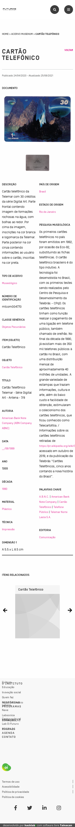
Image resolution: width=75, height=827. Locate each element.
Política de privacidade (15, 791)
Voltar (68, 50)
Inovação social (11, 692)
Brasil (42, 191)
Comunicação (47, 537)
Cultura (6, 682)
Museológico (9, 283)
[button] (5, 610)
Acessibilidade (10, 786)
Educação (8, 687)
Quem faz (8, 697)
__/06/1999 (8, 448)
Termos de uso (10, 781)
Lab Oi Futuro (10, 723)
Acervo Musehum (22, 34)
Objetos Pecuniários (14, 326)
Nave (5, 710)
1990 (4, 488)
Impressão (8, 529)
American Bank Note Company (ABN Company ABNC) (17, 423)
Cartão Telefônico (12, 367)
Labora (6, 705)
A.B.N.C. (44, 496)
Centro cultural (11, 718)
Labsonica (8, 715)
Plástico (7, 509)
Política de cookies (13, 797)
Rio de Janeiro (47, 211)
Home (5, 34)
